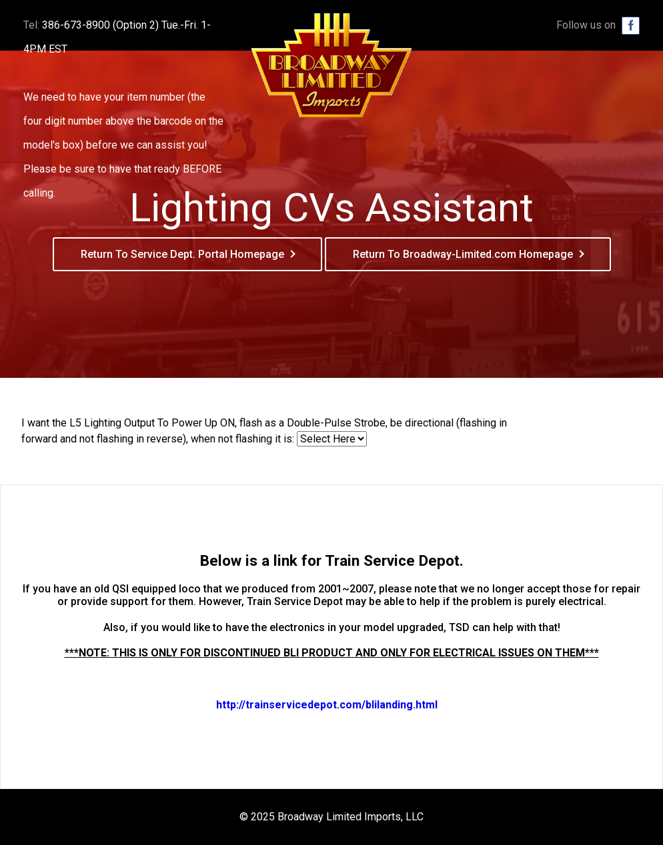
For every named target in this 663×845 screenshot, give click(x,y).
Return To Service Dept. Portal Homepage (182, 254)
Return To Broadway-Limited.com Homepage (463, 254)
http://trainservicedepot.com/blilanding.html (327, 704)
